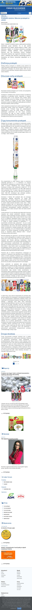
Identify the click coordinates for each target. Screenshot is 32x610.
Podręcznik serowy (5, 584)
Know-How (3, 586)
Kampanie (19, 584)
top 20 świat (6, 506)
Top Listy (19, 589)
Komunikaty (19, 586)
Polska (2, 573)
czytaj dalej (6, 413)
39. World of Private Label (8, 528)
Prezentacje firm (7, 512)
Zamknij (19, 608)
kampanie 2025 (6, 489)
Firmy (4, 503)
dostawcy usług (7, 516)
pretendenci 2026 (7, 482)
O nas (2, 594)
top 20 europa (6, 508)
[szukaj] (23, 13)
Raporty (5, 368)
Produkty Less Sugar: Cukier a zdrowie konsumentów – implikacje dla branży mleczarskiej (15, 373)
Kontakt (3, 596)
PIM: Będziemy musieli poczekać (9, 439)
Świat (2, 572)
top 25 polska (6, 510)
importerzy (5, 518)
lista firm (19, 588)
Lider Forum (7, 477)
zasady (4, 484)
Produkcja (3, 575)
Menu (3, 13)
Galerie (18, 575)
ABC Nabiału (3, 583)
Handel (2, 576)
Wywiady (5, 434)
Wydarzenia (6, 523)
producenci (5, 514)
